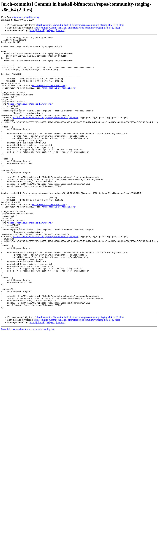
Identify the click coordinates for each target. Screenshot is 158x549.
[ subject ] (51, 30)
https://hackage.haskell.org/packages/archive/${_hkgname (45, 134)
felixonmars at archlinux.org (25, 17)
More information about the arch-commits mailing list (27, 384)
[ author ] (60, 30)
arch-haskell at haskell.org (59, 98)
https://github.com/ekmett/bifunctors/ (30, 117)
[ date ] (32, 30)
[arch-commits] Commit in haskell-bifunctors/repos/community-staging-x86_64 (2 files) (80, 25)
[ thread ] (40, 30)
